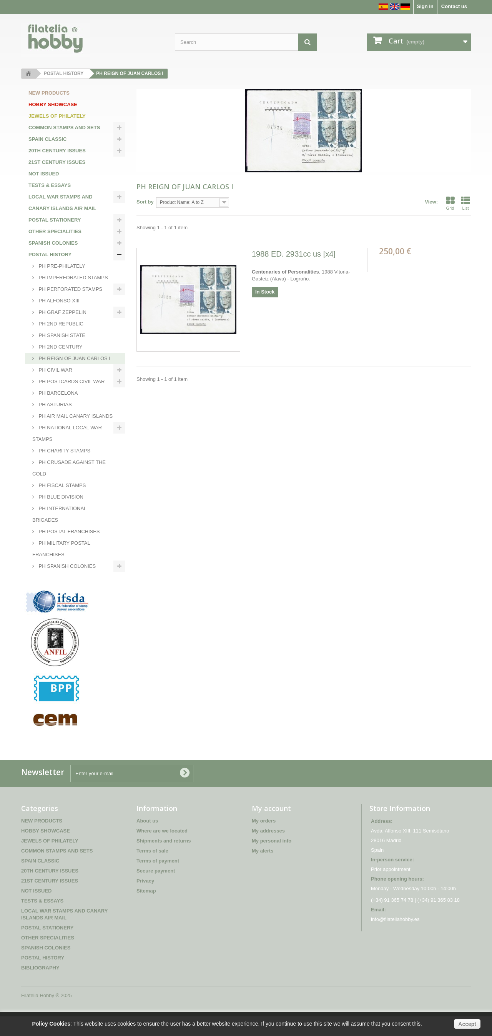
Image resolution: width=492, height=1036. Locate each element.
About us (147, 840)
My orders (264, 840)
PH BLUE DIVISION (60, 497)
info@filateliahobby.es (395, 939)
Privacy (145, 900)
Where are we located (162, 850)
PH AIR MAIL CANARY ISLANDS (75, 416)
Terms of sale (152, 870)
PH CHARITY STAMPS (63, 451)
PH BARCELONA (57, 393)
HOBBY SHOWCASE (52, 104)
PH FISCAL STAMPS (61, 485)
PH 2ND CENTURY (60, 347)
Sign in (425, 6)
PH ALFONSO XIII (58, 301)
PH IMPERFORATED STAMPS (72, 277)
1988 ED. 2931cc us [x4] (294, 254)
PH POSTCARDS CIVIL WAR (71, 381)
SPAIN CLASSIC (47, 139)
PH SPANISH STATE (61, 335)
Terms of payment (157, 880)
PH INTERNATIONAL (61, 578)
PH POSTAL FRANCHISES (68, 531)
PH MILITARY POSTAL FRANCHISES (61, 548)
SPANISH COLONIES (53, 243)
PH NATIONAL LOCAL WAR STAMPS (67, 433)
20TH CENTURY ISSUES (57, 150)
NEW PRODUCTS (49, 93)
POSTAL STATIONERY (54, 220)
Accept (467, 1024)
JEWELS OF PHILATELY (57, 116)
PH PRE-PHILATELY (61, 266)
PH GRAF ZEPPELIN (61, 312)
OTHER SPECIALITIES (54, 231)
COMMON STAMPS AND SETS (64, 127)
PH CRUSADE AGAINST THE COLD (69, 468)
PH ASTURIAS (54, 404)
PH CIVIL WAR (54, 370)
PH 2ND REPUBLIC (60, 324)
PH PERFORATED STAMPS (69, 289)
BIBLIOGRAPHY (47, 589)
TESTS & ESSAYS (49, 185)
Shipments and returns (163, 860)
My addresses (268, 850)
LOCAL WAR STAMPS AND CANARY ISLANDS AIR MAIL (62, 202)
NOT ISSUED (43, 174)
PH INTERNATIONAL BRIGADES (59, 514)
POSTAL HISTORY (49, 254)
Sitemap (146, 910)
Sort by (145, 202)
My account (271, 827)
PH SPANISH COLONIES (66, 566)
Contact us (454, 6)
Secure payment (155, 890)
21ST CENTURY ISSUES (56, 162)
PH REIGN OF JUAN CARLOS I (73, 358)
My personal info (271, 860)
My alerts (262, 870)
